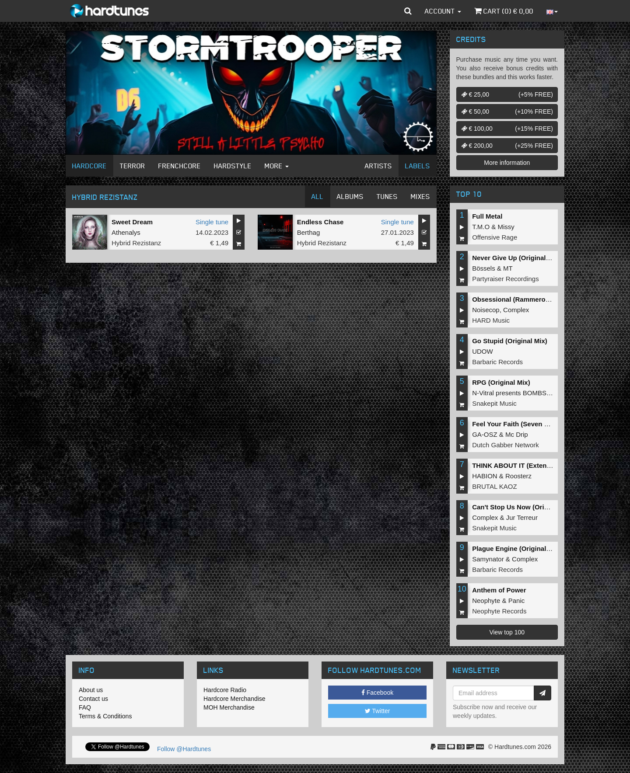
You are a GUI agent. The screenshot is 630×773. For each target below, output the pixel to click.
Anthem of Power (499, 590)
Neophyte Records (499, 611)
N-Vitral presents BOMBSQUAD (518, 393)
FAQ (85, 707)
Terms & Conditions (105, 716)
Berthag (308, 232)
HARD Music (491, 320)
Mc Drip (516, 434)
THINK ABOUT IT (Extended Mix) (522, 465)
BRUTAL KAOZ (494, 486)
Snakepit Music (494, 403)
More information (507, 162)
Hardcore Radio (224, 689)
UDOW (482, 351)
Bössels (483, 268)
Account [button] (443, 11)
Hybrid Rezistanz (136, 243)
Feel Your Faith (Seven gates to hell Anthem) (541, 424)
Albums (350, 196)
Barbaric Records (497, 362)
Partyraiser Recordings (505, 278)
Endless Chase (320, 222)
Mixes (420, 196)
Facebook (377, 692)
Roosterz (518, 476)
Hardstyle (233, 165)
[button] (408, 11)
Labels (417, 165)
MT (508, 268)
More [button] (277, 165)
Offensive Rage (494, 237)
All (318, 196)
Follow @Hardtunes (184, 748)
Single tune (212, 222)
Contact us (93, 698)
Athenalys (126, 232)
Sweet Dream (132, 222)
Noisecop (486, 309)
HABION (484, 476)
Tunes (387, 196)
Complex (516, 309)
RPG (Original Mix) (501, 382)
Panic (516, 600)
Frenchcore (179, 165)
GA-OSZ (484, 434)
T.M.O (481, 226)
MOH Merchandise (229, 707)
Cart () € (503, 11)
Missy (506, 226)
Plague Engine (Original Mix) (516, 548)
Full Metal (487, 216)
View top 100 (507, 632)
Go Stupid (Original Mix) (509, 341)
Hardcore (89, 165)
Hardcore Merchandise (234, 698)
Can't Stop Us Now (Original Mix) (523, 507)
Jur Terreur (522, 517)
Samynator (488, 559)
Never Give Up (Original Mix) (516, 257)
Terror (132, 165)
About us (91, 689)
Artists (378, 165)
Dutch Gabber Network (505, 445)
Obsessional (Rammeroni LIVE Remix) (532, 299)
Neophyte (486, 600)
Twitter (377, 710)
